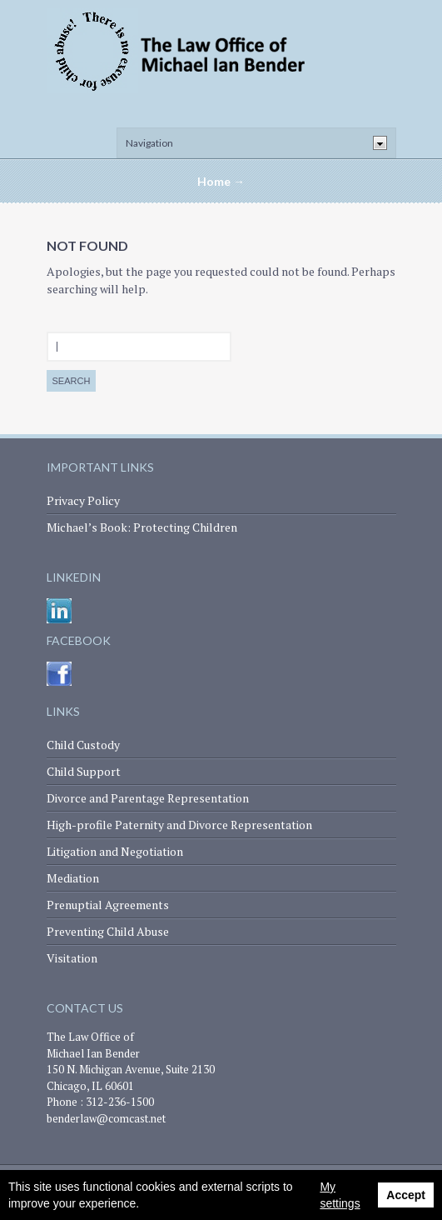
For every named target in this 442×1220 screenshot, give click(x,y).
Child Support (84, 771)
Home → (221, 181)
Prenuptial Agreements (108, 904)
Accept (405, 1195)
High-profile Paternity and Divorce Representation (179, 824)
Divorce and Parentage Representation (148, 798)
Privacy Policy (83, 500)
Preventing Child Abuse (108, 931)
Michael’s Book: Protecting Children (142, 527)
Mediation (73, 878)
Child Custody (83, 744)
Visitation (72, 958)
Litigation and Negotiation (115, 851)
